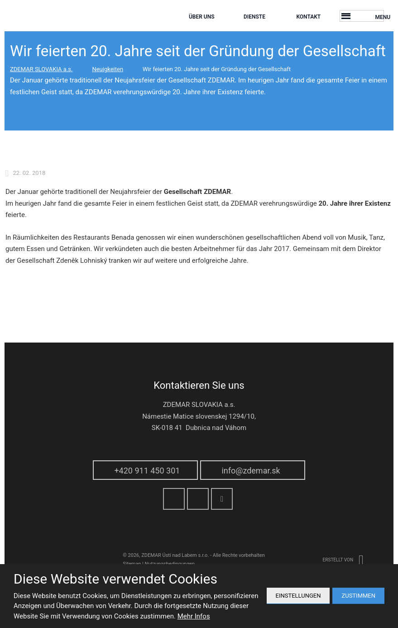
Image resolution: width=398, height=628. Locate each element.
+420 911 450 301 (147, 470)
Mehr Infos (193, 616)
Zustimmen (358, 595)
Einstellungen (298, 595)
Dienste (254, 17)
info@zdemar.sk (250, 470)
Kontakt (308, 17)
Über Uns (202, 17)
